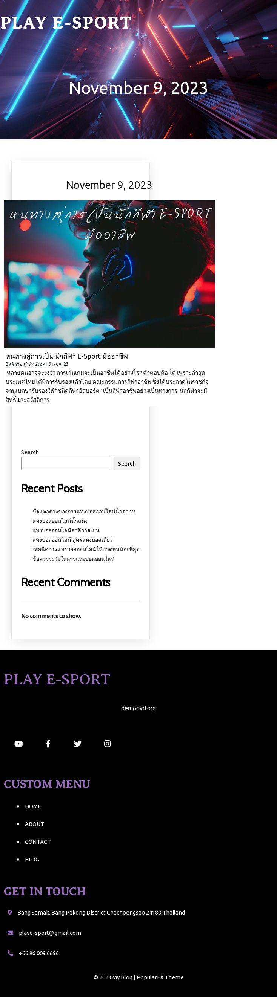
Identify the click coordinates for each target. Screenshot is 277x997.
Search (30, 452)
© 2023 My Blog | (115, 977)
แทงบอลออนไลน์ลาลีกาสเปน (66, 530)
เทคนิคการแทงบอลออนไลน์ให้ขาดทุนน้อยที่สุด (86, 549)
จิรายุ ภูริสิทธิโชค (28, 364)
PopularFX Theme (160, 977)
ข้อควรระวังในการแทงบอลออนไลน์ (73, 559)
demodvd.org (138, 708)
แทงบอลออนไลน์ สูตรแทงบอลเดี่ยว (72, 540)
